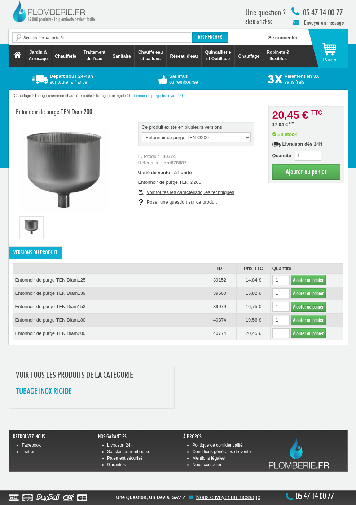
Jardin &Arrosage (38, 55)
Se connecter (283, 37)
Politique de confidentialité (217, 445)
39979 (219, 306)
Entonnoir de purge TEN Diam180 (50, 320)
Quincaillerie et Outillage (218, 55)
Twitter (28, 451)
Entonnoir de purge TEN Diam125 (50, 280)
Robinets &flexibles (278, 55)
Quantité (281, 155)
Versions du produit (35, 253)
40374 (219, 320)
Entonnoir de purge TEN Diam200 (50, 333)
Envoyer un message (318, 22)
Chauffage (249, 56)
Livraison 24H (120, 445)
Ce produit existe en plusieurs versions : (183, 127)
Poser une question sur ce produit (182, 202)
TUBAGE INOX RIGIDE (44, 391)
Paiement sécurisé (125, 458)
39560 (219, 293)
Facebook (31, 445)
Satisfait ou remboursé (128, 451)
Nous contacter (206, 464)
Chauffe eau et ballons (150, 55)
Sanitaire (122, 56)
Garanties (116, 464)
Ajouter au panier (306, 172)
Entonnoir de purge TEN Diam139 (50, 293)
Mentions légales (208, 458)
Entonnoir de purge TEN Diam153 (50, 306)
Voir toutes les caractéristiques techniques (190, 192)
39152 (219, 280)
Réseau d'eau (184, 56)
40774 (219, 333)
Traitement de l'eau (95, 55)
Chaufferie (65, 56)
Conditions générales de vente (221, 451)
